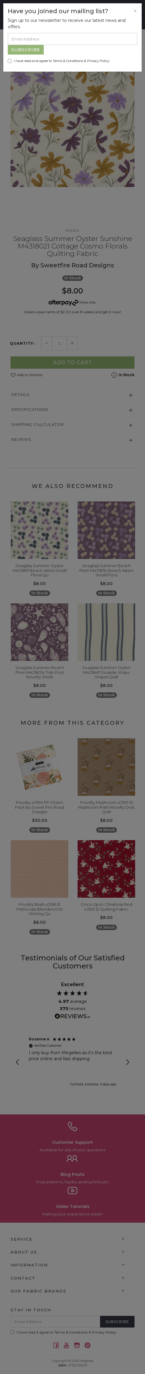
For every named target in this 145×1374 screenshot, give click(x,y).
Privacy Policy (98, 61)
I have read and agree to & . (59, 61)
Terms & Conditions (68, 61)
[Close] (135, 11)
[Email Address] (72, 39)
